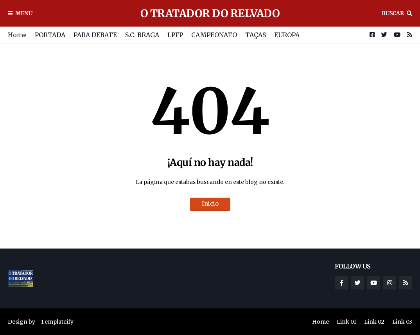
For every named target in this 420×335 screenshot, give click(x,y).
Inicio (210, 203)
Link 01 (346, 321)
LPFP (175, 35)
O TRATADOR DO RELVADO (210, 13)
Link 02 (374, 321)
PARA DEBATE (95, 35)
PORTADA (50, 35)
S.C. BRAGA (142, 35)
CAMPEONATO (214, 35)
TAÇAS (255, 35)
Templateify (57, 321)
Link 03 (402, 321)
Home (17, 35)
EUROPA (287, 35)
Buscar (393, 13)
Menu (23, 13)
